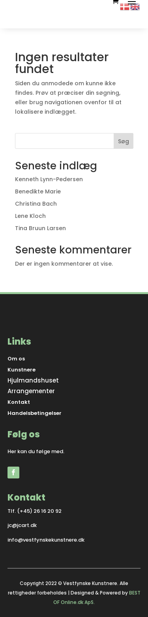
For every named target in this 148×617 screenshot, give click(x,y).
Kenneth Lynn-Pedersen (49, 179)
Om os (16, 358)
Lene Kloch (30, 216)
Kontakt (18, 402)
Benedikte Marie (38, 191)
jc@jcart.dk (22, 525)
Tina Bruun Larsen (40, 228)
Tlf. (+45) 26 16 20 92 (34, 511)
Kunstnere (21, 369)
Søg (123, 141)
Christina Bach (36, 204)
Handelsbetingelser (34, 413)
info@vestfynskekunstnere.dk (45, 540)
